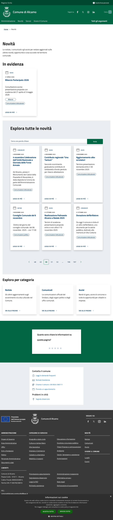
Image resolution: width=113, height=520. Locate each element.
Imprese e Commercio (37, 451)
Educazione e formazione (66, 439)
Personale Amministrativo (10, 458)
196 (68, 262)
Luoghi (87, 457)
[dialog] (56, 507)
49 (41, 262)
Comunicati (19, 150)
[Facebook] (74, 11)
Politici (3, 454)
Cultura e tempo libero (37, 443)
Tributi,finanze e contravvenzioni (69, 447)
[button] (56, 516)
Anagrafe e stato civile (37, 439)
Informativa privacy (64, 478)
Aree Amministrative (9, 443)
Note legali (61, 481)
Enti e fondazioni (7, 451)
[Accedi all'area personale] (101, 2)
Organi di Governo (8, 439)
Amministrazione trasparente (67, 474)
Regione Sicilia (6, 3)
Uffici (3, 447)
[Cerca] (109, 12)
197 (74, 262)
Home (6, 29)
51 (52, 262)
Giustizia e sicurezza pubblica (67, 443)
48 (35, 262)
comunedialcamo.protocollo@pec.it (14, 493)
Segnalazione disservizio (38, 478)
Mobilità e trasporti (36, 458)
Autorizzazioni (62, 458)
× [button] (110, 496)
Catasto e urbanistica (37, 454)
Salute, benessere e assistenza (68, 454)
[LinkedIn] (90, 11)
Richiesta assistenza (36, 485)
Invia (95, 141)
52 (57, 262)
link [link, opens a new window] (77, 507)
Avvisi (9, 73)
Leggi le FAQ (33, 481)
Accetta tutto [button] (48, 511)
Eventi (87, 461)
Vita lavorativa (34, 447)
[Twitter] (79, 11)
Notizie (17, 208)
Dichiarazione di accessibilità (67, 485)
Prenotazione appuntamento (39, 474)
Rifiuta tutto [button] (65, 511)
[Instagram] (84, 11)
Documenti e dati (7, 462)
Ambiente (60, 450)
